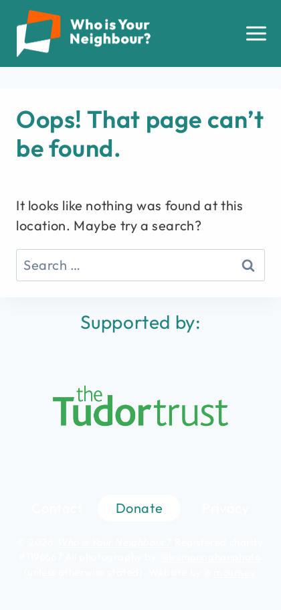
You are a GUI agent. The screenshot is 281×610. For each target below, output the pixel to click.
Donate (139, 508)
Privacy (225, 508)
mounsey (234, 572)
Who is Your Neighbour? (114, 542)
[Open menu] (256, 33)
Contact (56, 508)
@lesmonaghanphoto (210, 556)
